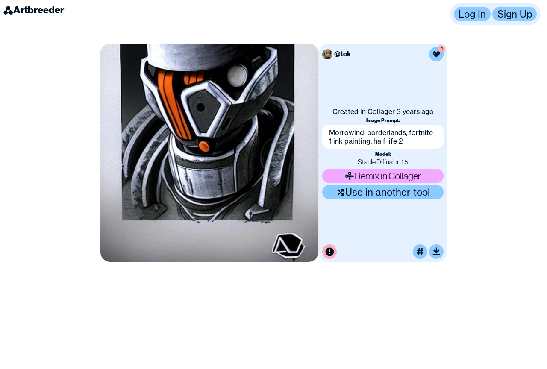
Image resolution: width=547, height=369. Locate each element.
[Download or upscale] (436, 251)
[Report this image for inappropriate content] (329, 251)
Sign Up (514, 14)
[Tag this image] (420, 251)
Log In (472, 14)
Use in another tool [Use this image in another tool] (383, 192)
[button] (495, 14)
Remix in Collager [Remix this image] (383, 176)
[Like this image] (436, 54)
